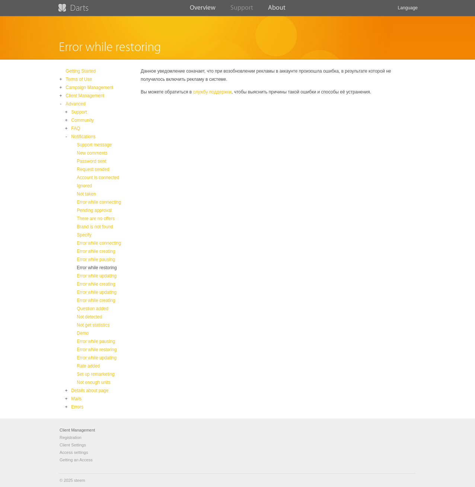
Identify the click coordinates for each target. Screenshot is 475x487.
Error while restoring (97, 267)
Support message (94, 144)
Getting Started (81, 71)
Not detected (89, 316)
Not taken (86, 194)
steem (79, 480)
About (277, 10)
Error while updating (97, 275)
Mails (76, 398)
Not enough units (94, 382)
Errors (77, 407)
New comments (92, 153)
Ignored (84, 185)
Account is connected (98, 177)
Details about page (89, 390)
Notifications (83, 136)
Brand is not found (95, 226)
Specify (84, 235)
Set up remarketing (95, 374)
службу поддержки (212, 92)
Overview (202, 10)
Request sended (93, 169)
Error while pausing (96, 259)
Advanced (75, 103)
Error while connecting (99, 202)
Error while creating (96, 251)
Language (408, 10)
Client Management (85, 95)
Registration (71, 437)
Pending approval (94, 210)
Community (82, 120)
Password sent (91, 161)
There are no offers (96, 218)
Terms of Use (79, 79)
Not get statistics (93, 325)
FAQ (75, 128)
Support (242, 10)
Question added (92, 308)
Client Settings (73, 445)
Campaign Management (89, 87)
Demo (83, 333)
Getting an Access (76, 460)
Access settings (74, 452)
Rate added (88, 366)
